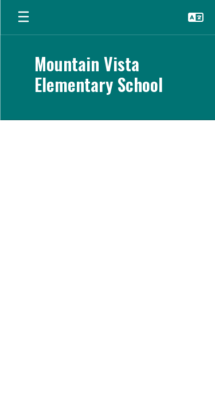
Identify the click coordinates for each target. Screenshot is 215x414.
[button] (196, 17)
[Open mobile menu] (23, 17)
